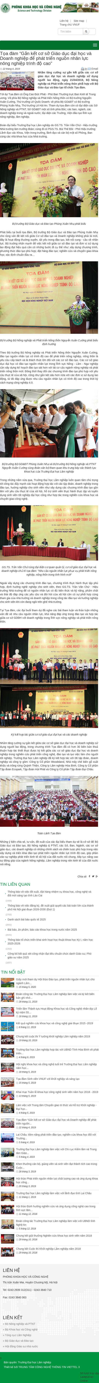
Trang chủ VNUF (70, 24)
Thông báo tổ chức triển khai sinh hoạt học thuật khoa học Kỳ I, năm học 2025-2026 (50, 941)
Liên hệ (64, 20)
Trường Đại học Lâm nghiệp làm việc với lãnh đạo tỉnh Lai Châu (53, 1193)
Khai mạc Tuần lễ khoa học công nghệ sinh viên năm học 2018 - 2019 (57, 1092)
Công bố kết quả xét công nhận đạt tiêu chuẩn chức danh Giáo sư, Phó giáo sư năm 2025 (49, 955)
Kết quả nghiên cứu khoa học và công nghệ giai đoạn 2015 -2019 (54, 1023)
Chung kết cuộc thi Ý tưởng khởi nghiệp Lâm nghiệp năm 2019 (53, 1036)
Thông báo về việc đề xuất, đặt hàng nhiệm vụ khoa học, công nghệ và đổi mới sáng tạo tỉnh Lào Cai (49, 893)
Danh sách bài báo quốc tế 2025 (27, 919)
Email (93, 68)
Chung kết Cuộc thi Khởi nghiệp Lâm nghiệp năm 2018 (48, 1248)
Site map (79, 20)
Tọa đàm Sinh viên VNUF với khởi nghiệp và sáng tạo (47, 1078)
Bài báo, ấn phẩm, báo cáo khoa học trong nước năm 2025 (42, 929)
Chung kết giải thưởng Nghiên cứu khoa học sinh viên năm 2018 (54, 1235)
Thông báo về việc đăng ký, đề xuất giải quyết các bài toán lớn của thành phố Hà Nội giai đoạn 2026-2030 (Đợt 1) (51, 907)
